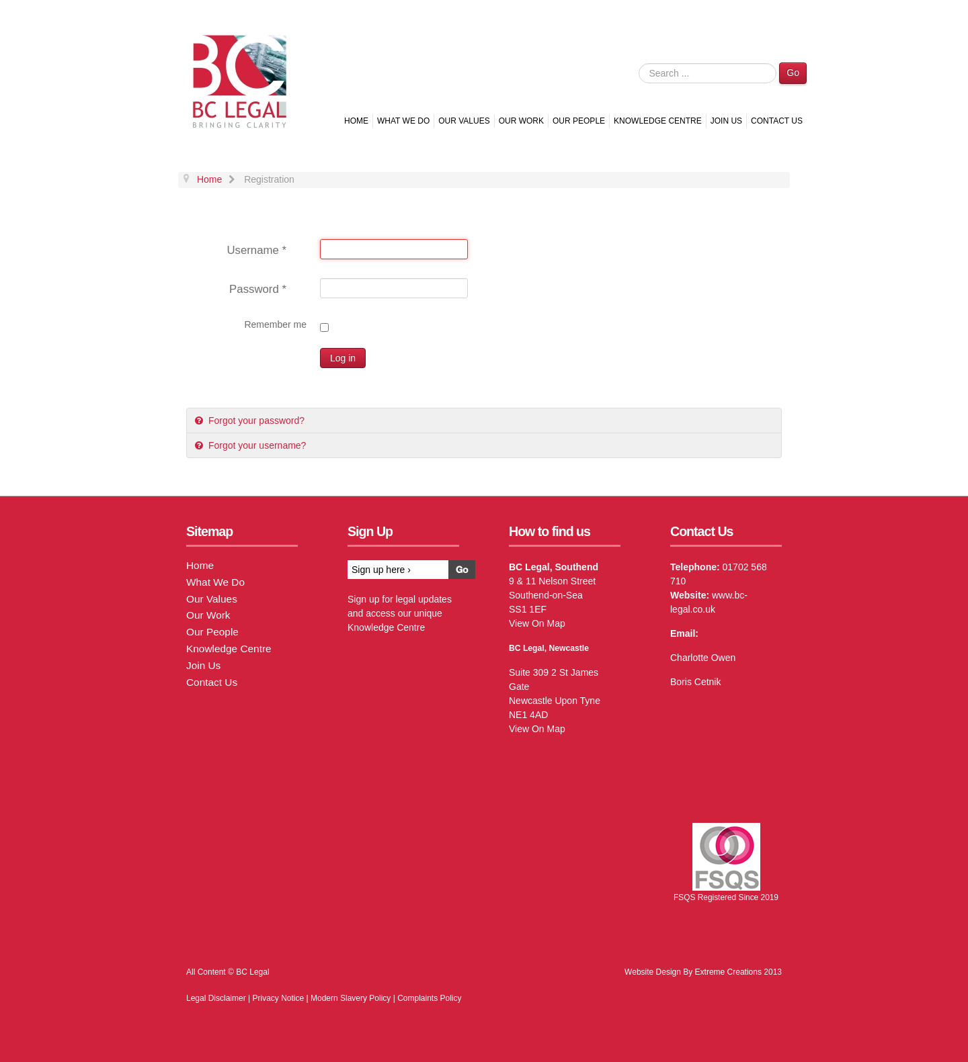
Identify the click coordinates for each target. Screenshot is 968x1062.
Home (356, 121)
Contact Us (777, 121)
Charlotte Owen (702, 657)
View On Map (537, 623)
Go (793, 72)
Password (257, 289)
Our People (579, 121)
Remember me (275, 324)
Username (256, 250)
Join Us (726, 121)
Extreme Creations (728, 972)
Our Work (521, 121)
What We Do (403, 121)
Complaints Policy (429, 998)
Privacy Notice (279, 998)
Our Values (463, 121)
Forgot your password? (255, 420)
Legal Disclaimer (216, 998)
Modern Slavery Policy (351, 998)
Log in (343, 358)
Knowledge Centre (658, 121)
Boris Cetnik (695, 681)
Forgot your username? (256, 445)
